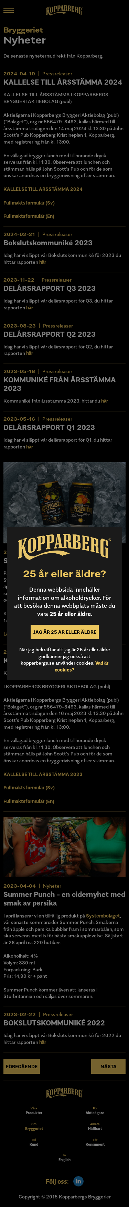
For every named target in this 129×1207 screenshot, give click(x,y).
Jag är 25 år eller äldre (64, 632)
